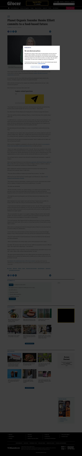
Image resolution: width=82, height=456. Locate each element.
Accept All (45, 67)
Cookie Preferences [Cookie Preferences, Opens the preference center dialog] (35, 67)
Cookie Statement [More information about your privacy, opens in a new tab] (41, 63)
